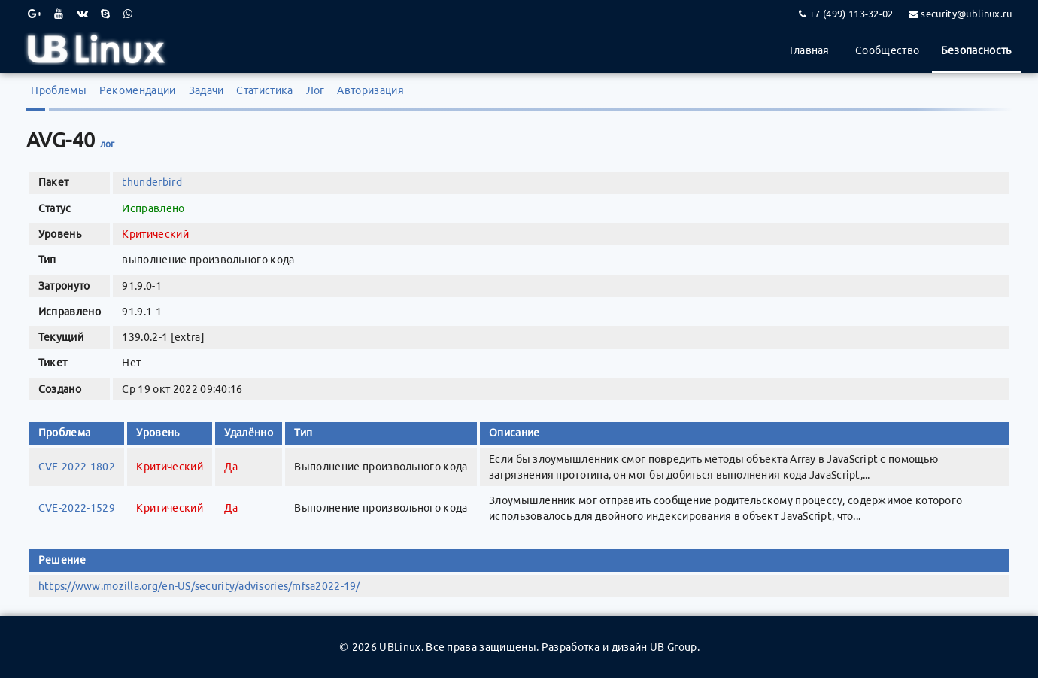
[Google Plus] (34, 14)
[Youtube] (58, 14)
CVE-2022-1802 (76, 467)
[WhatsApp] (127, 14)
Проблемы (58, 90)
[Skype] (105, 14)
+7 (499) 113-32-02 (851, 13)
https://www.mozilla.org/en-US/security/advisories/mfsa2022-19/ (199, 586)
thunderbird (152, 182)
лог (107, 144)
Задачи (206, 90)
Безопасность (976, 50)
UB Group (673, 647)
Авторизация (370, 90)
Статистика (264, 90)
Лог (315, 90)
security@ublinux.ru (966, 13)
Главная (810, 50)
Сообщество (887, 50)
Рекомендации (137, 90)
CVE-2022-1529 (76, 508)
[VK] (82, 14)
